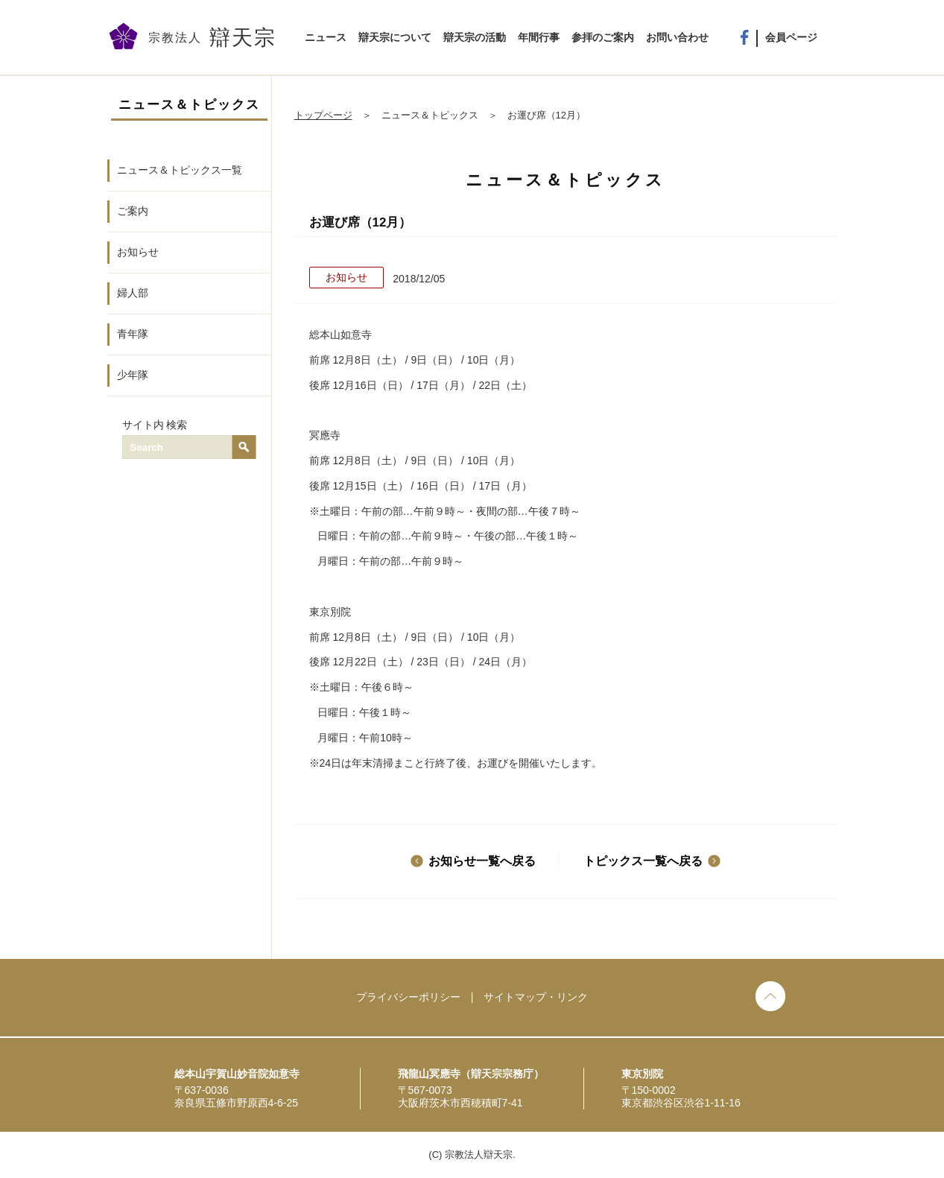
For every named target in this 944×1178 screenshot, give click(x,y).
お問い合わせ (677, 37)
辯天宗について (394, 37)
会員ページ (791, 37)
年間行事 (539, 37)
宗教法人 (212, 37)
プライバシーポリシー (408, 997)
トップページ (323, 115)
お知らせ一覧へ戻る (482, 861)
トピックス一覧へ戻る (643, 861)
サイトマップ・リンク (536, 997)
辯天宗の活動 (474, 37)
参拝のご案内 (602, 37)
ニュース (325, 37)
